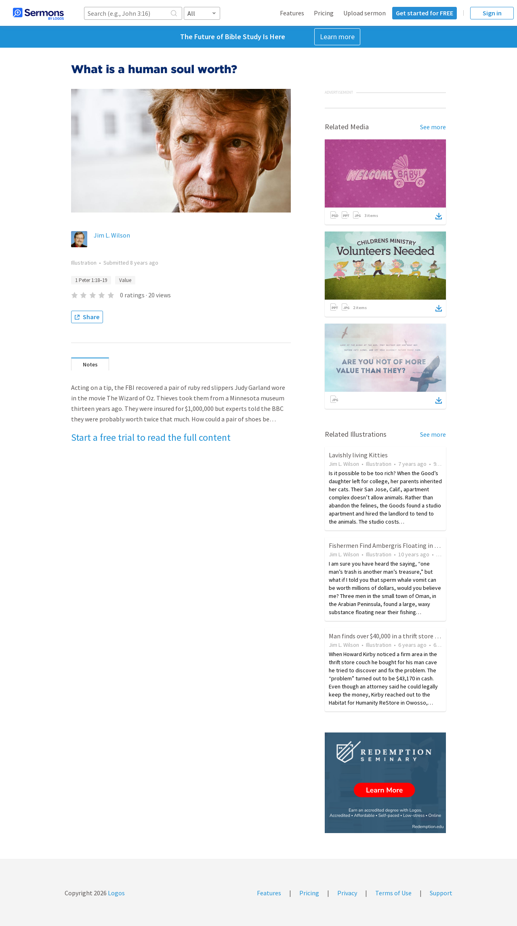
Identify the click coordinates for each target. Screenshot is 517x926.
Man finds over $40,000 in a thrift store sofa (388, 636)
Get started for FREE (424, 13)
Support (441, 893)
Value (125, 280)
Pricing (324, 13)
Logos (116, 893)
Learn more (337, 36)
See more (433, 127)
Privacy (347, 893)
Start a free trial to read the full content (151, 437)
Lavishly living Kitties (358, 455)
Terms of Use (393, 893)
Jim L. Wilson (112, 235)
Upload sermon (364, 13)
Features (292, 13)
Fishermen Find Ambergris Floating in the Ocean (395, 545)
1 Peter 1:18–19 (91, 280)
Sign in (492, 13)
